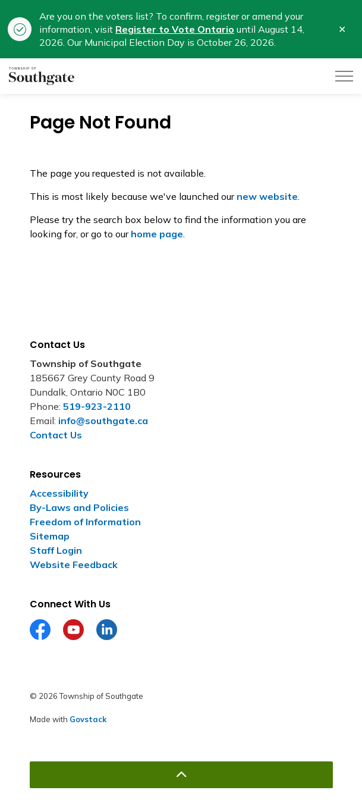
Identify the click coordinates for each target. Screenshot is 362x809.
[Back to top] (181, 774)
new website (267, 196)
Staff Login (56, 550)
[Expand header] (344, 76)
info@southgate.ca (103, 421)
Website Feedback (74, 564)
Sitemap (50, 536)
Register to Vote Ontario (174, 29)
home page (157, 234)
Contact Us (56, 435)
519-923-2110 (97, 406)
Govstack (88, 719)
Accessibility (59, 493)
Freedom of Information (85, 522)
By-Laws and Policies (79, 507)
